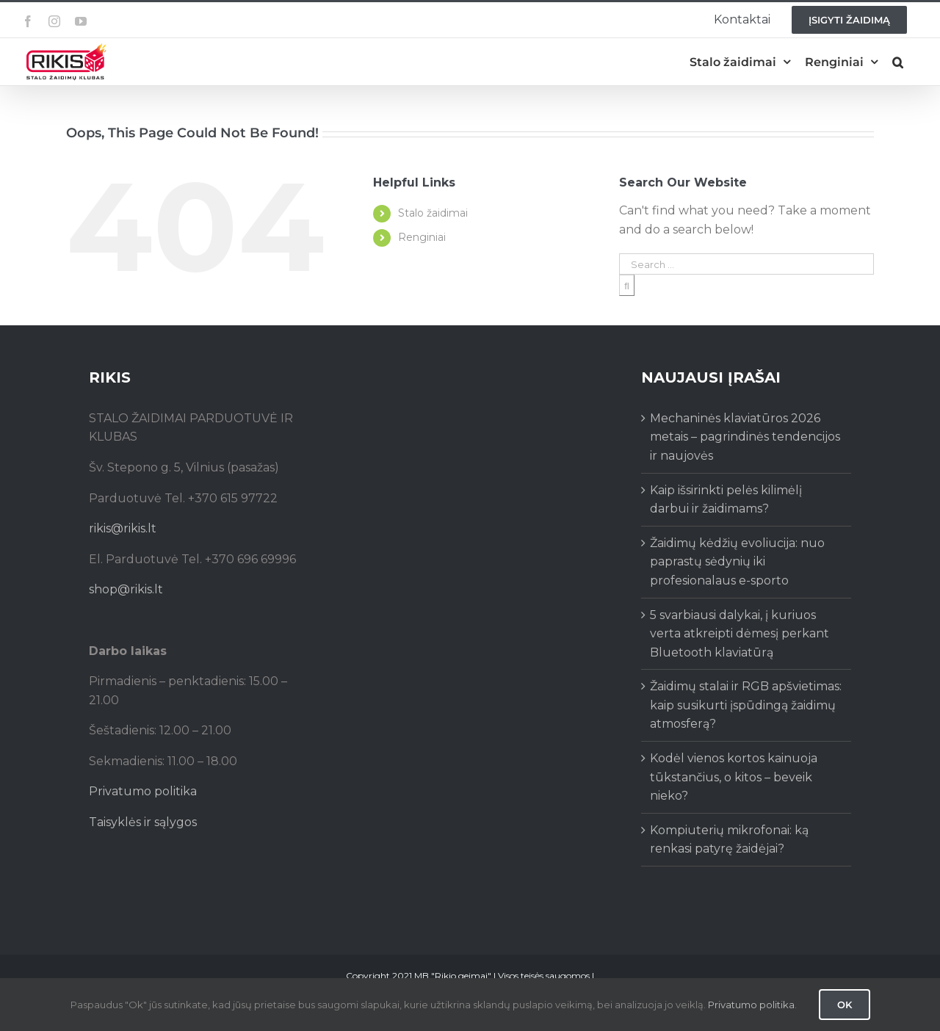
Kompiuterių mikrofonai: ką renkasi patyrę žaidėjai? (729, 839)
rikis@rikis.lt (122, 528)
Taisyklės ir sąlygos (143, 822)
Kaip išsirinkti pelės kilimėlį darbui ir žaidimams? (726, 499)
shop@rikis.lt (126, 589)
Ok (844, 1004)
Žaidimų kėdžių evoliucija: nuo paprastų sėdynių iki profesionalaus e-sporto (737, 561)
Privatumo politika (143, 791)
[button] (897, 62)
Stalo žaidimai (433, 213)
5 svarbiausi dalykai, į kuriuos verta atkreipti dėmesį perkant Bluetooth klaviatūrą (739, 633)
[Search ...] (746, 264)
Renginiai (422, 237)
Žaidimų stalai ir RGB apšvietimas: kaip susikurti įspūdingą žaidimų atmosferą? (746, 705)
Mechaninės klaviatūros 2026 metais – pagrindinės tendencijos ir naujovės (745, 437)
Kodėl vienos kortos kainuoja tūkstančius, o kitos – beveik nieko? (733, 777)
